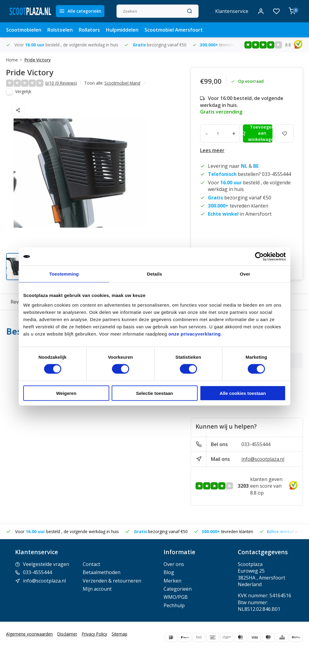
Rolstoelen (60, 30)
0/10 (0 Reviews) (61, 83)
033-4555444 (255, 444)
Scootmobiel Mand (122, 83)
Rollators (89, 30)
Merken (172, 580)
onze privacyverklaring (194, 333)
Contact (91, 564)
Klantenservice (231, 11)
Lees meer (212, 150)
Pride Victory (37, 60)
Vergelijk (23, 91)
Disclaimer (67, 634)
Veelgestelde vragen (46, 564)
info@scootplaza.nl (262, 459)
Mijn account (97, 589)
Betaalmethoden (101, 572)
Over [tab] (245, 274)
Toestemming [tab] (64, 274)
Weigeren (66, 392)
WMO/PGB (176, 597)
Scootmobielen (23, 30)
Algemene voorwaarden (29, 634)
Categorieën (178, 589)
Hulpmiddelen (122, 30)
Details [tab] (154, 274)
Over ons (174, 564)
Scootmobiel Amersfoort (174, 30)
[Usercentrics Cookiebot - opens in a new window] (259, 256)
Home (15, 60)
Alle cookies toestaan (243, 392)
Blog (169, 572)
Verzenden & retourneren (112, 580)
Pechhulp (174, 605)
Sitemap (119, 634)
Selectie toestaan (154, 392)
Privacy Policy (94, 634)
